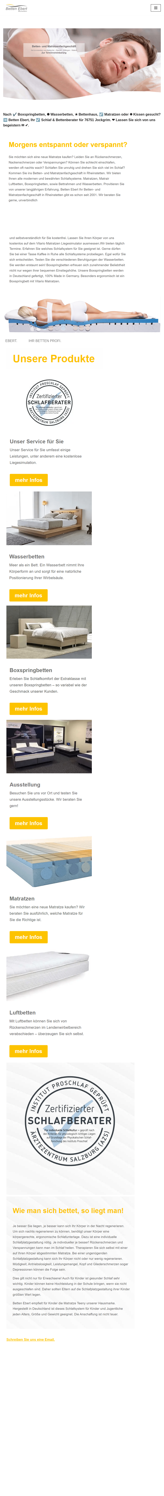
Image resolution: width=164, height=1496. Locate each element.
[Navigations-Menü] (156, 8)
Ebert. (12, 341)
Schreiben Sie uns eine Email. (30, 1339)
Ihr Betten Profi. (46, 341)
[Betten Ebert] (16, 8)
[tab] (12, 340)
